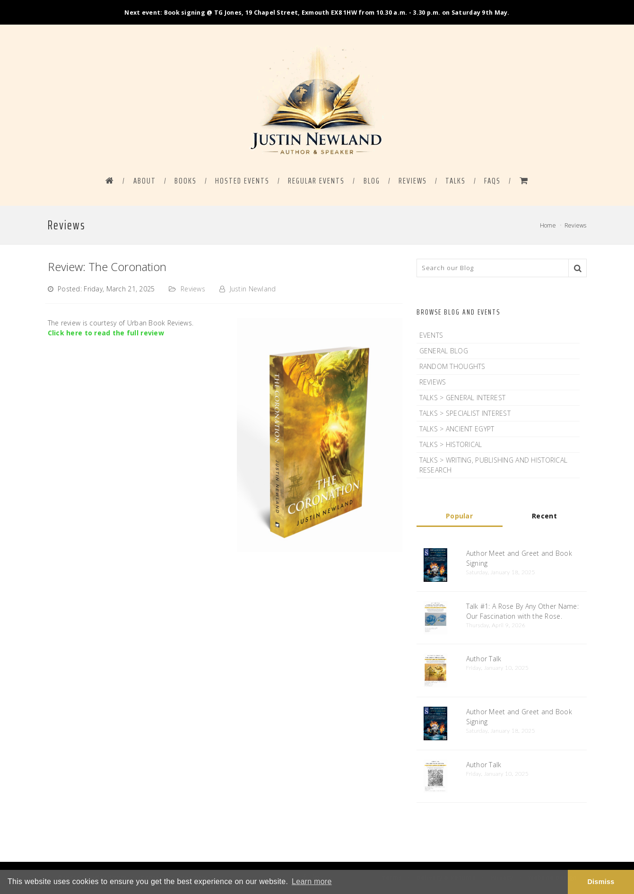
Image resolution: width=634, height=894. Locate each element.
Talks (455, 180)
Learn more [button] (312, 881)
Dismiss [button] (600, 881)
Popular (459, 515)
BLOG (372, 180)
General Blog (443, 350)
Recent (544, 515)
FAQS (492, 180)
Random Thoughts (452, 366)
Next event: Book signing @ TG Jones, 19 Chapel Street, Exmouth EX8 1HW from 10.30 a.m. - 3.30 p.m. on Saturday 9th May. (316, 13)
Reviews (413, 180)
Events (431, 335)
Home (548, 225)
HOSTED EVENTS (242, 180)
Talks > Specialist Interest (465, 413)
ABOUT (144, 180)
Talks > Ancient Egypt (457, 428)
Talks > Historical (450, 444)
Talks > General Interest (462, 397)
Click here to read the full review (106, 332)
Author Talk (484, 658)
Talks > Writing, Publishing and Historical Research (493, 465)
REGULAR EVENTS (316, 180)
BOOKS (185, 180)
